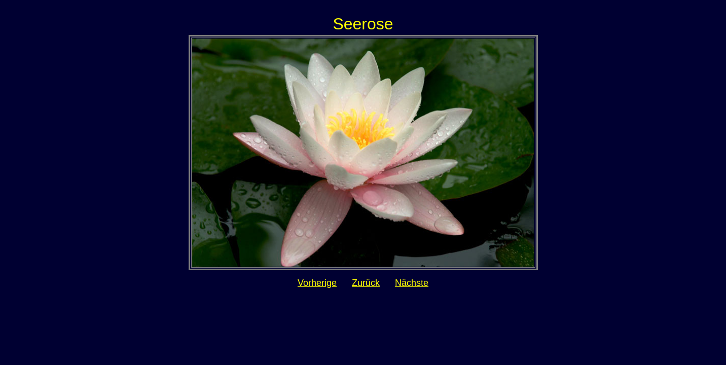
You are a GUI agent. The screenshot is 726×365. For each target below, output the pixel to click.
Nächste (411, 283)
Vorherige (317, 283)
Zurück (366, 283)
